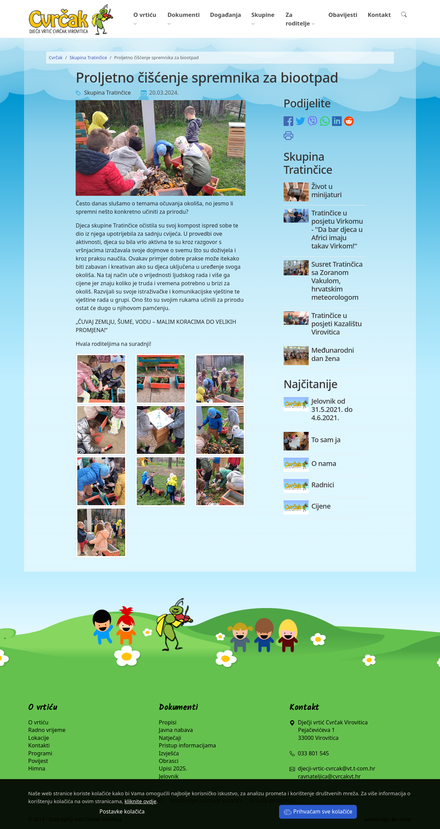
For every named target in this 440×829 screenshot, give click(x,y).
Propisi (167, 722)
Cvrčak (56, 57)
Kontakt (379, 15)
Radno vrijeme (47, 730)
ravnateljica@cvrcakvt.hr (329, 776)
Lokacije (38, 738)
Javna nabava (176, 730)
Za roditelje (300, 19)
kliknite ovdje (140, 801)
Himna (36, 768)
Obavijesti (342, 15)
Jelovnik (169, 776)
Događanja (225, 15)
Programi (40, 753)
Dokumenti (183, 19)
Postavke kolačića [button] (121, 811)
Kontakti (39, 745)
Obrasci (168, 761)
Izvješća (169, 753)
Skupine (262, 19)
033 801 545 (309, 753)
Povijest (38, 761)
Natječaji (170, 738)
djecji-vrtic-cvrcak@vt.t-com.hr (336, 768)
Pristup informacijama (187, 745)
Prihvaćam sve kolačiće (318, 811)
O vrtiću (144, 19)
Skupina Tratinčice (88, 57)
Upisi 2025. (173, 768)
